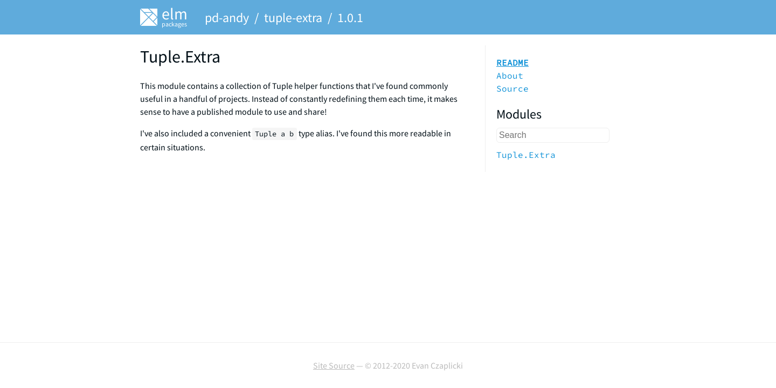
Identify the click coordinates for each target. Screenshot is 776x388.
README (512, 62)
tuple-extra (293, 17)
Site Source (334, 365)
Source (512, 88)
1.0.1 (350, 17)
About (509, 75)
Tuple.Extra (526, 154)
